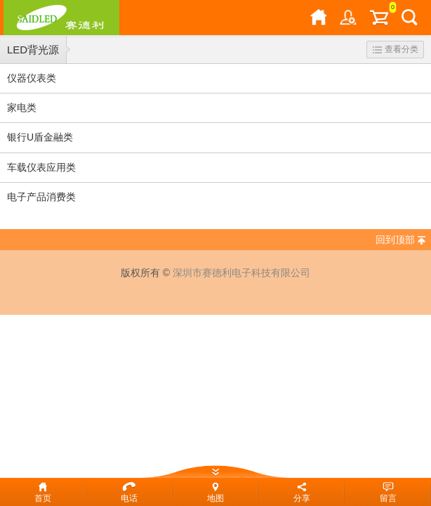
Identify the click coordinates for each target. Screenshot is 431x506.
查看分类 (395, 49)
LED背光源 (33, 50)
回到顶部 (395, 239)
